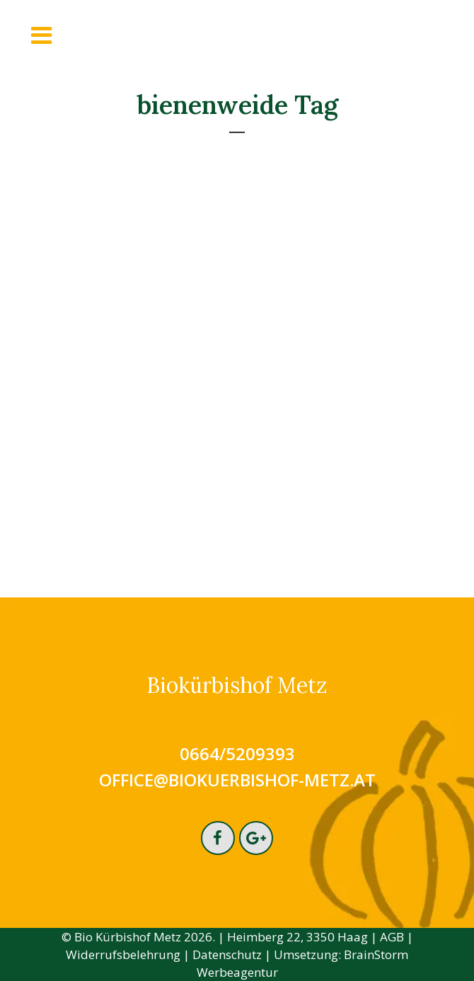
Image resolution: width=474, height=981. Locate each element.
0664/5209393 (237, 753)
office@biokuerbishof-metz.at (237, 779)
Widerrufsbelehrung (123, 954)
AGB (392, 937)
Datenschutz (227, 954)
